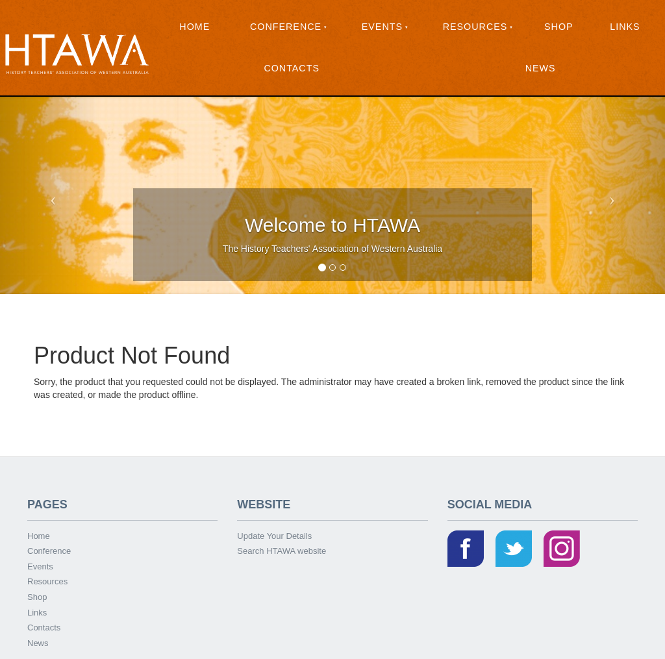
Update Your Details (274, 536)
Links (625, 26)
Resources (475, 26)
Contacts (292, 68)
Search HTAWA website (281, 551)
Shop (558, 26)
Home (194, 26)
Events (382, 26)
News (540, 68)
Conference (285, 26)
